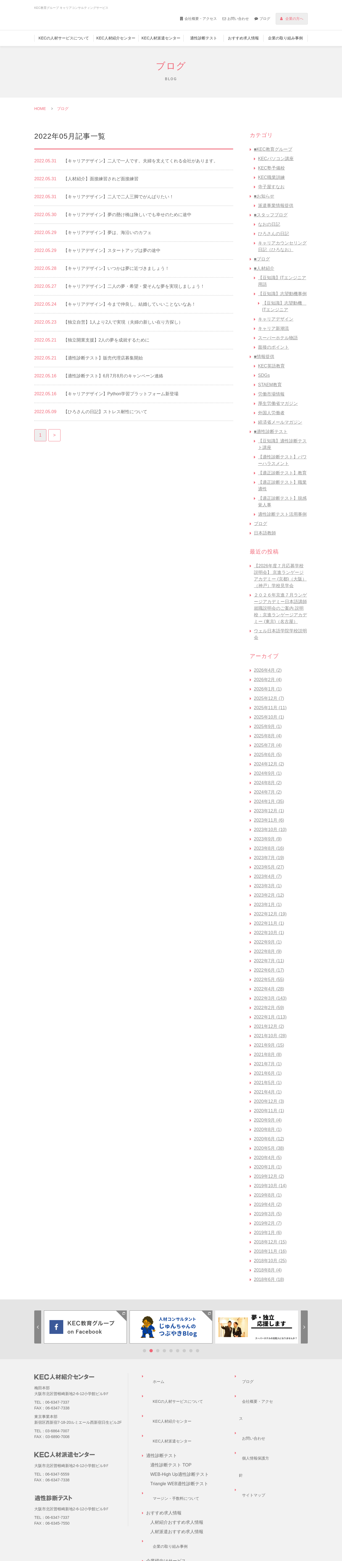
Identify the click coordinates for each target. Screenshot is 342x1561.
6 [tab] (177, 1350)
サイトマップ (252, 1413)
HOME (40, 108)
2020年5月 (269, 1148)
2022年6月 (269, 970)
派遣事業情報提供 (275, 205)
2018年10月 (270, 1260)
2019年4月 (268, 1204)
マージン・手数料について (172, 1451)
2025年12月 (269, 698)
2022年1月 (270, 1017)
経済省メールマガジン (280, 422)
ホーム (152, 1376)
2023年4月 (268, 876)
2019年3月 (268, 1213)
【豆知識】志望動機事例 (282, 293)
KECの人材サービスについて (63, 38)
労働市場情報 (271, 394)
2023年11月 (269, 820)
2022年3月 (270, 998)
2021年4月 (268, 1092)
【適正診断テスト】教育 (282, 473)
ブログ (264, 19)
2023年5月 (269, 867)
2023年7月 (269, 857)
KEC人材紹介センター (115, 38)
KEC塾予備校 (271, 168)
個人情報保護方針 (256, 1404)
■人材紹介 (264, 268)
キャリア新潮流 (273, 328)
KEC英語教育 (271, 366)
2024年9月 (268, 773)
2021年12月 (269, 1026)
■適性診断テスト (271, 431)
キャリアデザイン (275, 319)
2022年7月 (269, 960)
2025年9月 (268, 726)
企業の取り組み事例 (285, 38)
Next (304, 1327)
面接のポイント (273, 347)
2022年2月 (269, 1007)
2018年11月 (270, 1251)
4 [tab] (164, 1350)
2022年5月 (269, 979)
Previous (37, 1327)
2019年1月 (268, 1232)
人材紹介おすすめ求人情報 (176, 1470)
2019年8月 (268, 1195)
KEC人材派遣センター (160, 38)
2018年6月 (269, 1279)
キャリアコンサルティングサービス (185, 1516)
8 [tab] (191, 1350)
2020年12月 (269, 1101)
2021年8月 (268, 1054)
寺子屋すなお (271, 186)
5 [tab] (171, 1350)
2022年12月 (270, 914)
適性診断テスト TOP (170, 1423)
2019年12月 (269, 1176)
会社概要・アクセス (201, 19)
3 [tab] (157, 1350)
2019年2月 (268, 1223)
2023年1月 (268, 904)
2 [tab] (151, 1350)
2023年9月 (268, 839)
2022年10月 (269, 932)
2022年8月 (268, 951)
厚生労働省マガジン (278, 403)
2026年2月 (268, 679)
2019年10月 (270, 1185)
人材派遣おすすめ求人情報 (176, 1479)
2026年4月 (268, 670)
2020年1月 (268, 1167)
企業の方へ (294, 19)
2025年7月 (268, 745)
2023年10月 (270, 829)
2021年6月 (268, 1073)
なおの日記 (269, 224)
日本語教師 (265, 533)
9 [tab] (197, 1350)
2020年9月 (268, 1120)
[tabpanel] (85, 1327)
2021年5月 (268, 1082)
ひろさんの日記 (273, 233)
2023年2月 (269, 895)
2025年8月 (268, 736)
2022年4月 (269, 989)
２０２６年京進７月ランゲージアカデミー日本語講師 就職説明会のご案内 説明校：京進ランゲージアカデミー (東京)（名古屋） (280, 608)
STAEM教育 (270, 384)
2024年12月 (269, 764)
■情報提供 (264, 356)
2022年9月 (268, 942)
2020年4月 (268, 1157)
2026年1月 (268, 689)
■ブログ (262, 259)
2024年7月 (268, 792)
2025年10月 (269, 717)
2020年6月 (269, 1139)
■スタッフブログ (271, 215)
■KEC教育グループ (273, 149)
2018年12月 (270, 1242)
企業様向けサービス (170, 1507)
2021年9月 (269, 1045)
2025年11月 (270, 707)
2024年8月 (268, 782)
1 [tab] (144, 1350)
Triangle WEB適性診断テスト (179, 1441)
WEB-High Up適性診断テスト (179, 1432)
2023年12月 (269, 810)
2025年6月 (268, 754)
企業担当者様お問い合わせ (176, 1526)
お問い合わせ (238, 19)
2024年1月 (269, 801)
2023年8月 (269, 848)
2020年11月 (269, 1110)
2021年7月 (268, 1064)
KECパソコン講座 (276, 158)
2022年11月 (269, 923)
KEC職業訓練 (271, 177)
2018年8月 (268, 1270)
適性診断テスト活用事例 (282, 514)
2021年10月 (270, 1035)
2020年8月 (268, 1129)
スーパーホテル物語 (278, 337)
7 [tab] (184, 1350)
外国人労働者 (271, 412)
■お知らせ (264, 196)
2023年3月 (268, 885)
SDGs (264, 375)
